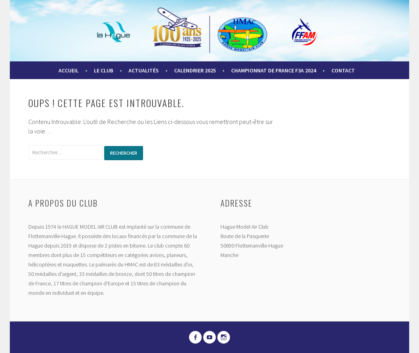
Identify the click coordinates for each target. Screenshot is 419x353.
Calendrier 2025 (195, 70)
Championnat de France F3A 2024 (273, 70)
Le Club (103, 70)
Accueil (69, 70)
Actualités (144, 70)
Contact (343, 70)
